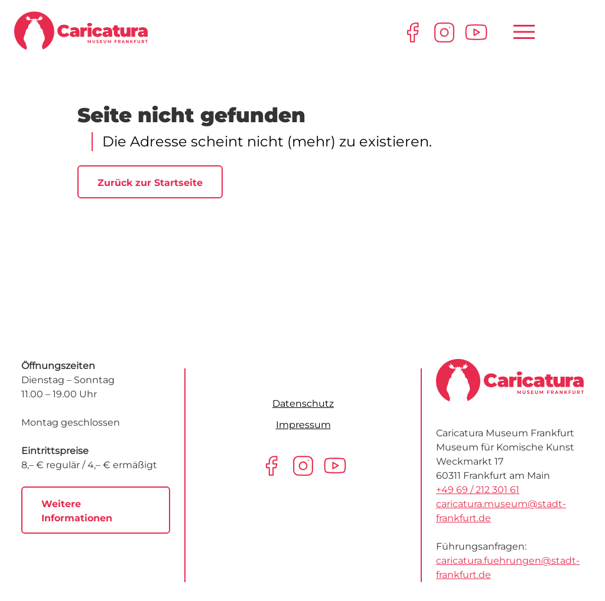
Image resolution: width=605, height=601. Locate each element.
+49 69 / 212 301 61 (477, 489)
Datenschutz (303, 403)
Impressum (303, 424)
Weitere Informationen (76, 511)
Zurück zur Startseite (150, 182)
